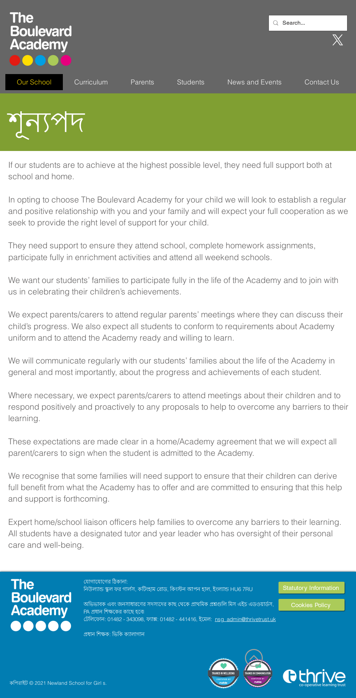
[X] (337, 40)
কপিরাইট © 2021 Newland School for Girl (55, 683)
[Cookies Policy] (312, 605)
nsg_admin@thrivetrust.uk (245, 619)
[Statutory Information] (312, 588)
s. (105, 683)
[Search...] (307, 23)
